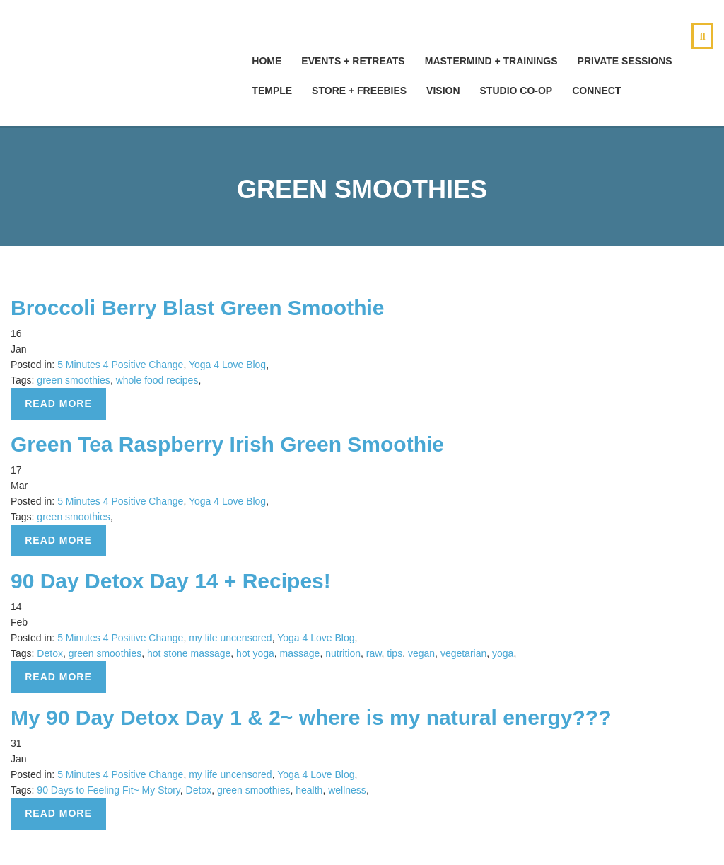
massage (300, 653)
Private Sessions (625, 61)
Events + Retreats (352, 61)
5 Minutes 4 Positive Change (120, 364)
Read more (58, 403)
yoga (502, 653)
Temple (272, 90)
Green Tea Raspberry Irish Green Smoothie (227, 444)
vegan (421, 653)
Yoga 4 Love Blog (227, 364)
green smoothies (73, 380)
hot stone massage (188, 653)
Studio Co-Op (516, 90)
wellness (347, 790)
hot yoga (255, 653)
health (309, 790)
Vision (443, 90)
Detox (50, 653)
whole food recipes (157, 380)
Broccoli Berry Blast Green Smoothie (198, 307)
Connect (596, 90)
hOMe (266, 61)
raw (374, 653)
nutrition (343, 653)
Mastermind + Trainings (491, 61)
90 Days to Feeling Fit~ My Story (108, 790)
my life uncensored (230, 637)
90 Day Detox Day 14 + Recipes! (171, 580)
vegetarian (463, 653)
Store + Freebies (359, 90)
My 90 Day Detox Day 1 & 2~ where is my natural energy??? (311, 717)
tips (394, 653)
